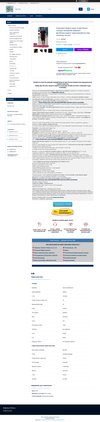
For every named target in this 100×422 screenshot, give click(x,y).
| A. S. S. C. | (12, 66)
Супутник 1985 (12, 68)
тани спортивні (70, 260)
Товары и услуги (20, 15)
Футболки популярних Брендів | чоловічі (76, 252)
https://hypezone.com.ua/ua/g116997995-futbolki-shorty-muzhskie (61, 102)
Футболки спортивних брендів (16, 27)
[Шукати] (81, 9)
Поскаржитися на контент (46, 419)
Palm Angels (12, 84)
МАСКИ (11, 49)
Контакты (39, 15)
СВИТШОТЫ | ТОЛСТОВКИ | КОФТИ (16, 41)
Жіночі (36, 260)
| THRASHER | (12, 59)
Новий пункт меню (7, 410)
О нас (31, 15)
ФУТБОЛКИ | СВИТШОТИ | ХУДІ (47, 260)
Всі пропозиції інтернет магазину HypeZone (62, 244)
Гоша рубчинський (13, 77)
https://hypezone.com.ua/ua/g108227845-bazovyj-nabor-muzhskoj (54, 179)
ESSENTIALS (12, 86)
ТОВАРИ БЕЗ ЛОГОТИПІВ (15, 36)
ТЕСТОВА (11, 70)
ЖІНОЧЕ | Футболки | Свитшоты (14, 81)
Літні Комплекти (13, 44)
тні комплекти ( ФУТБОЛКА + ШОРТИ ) (46, 255)
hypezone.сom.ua (58, 92)
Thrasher (43, 247)
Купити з (83, 49)
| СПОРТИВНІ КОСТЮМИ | (15, 47)
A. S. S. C (53, 247)
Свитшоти (37, 247)
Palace (48, 247)
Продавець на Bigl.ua (50, 418)
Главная (9, 15)
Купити (65, 49)
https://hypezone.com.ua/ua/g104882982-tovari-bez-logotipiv (56, 139)
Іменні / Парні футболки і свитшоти (44, 252)
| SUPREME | (12, 63)
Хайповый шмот (13, 56)
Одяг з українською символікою (14, 33)
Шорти (67, 250)
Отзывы (10, 93)
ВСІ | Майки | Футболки (15, 54)
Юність (11, 61)
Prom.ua (57, 417)
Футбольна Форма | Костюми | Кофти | (76, 255)
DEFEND (11, 51)
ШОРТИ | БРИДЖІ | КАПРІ (15, 38)
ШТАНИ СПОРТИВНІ (14, 30)
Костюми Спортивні (70, 257)
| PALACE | (12, 75)
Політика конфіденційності (59, 419)
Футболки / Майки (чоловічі (42, 250)
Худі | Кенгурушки (39, 257)
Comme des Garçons (14, 73)
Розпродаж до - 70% (71, 247)
